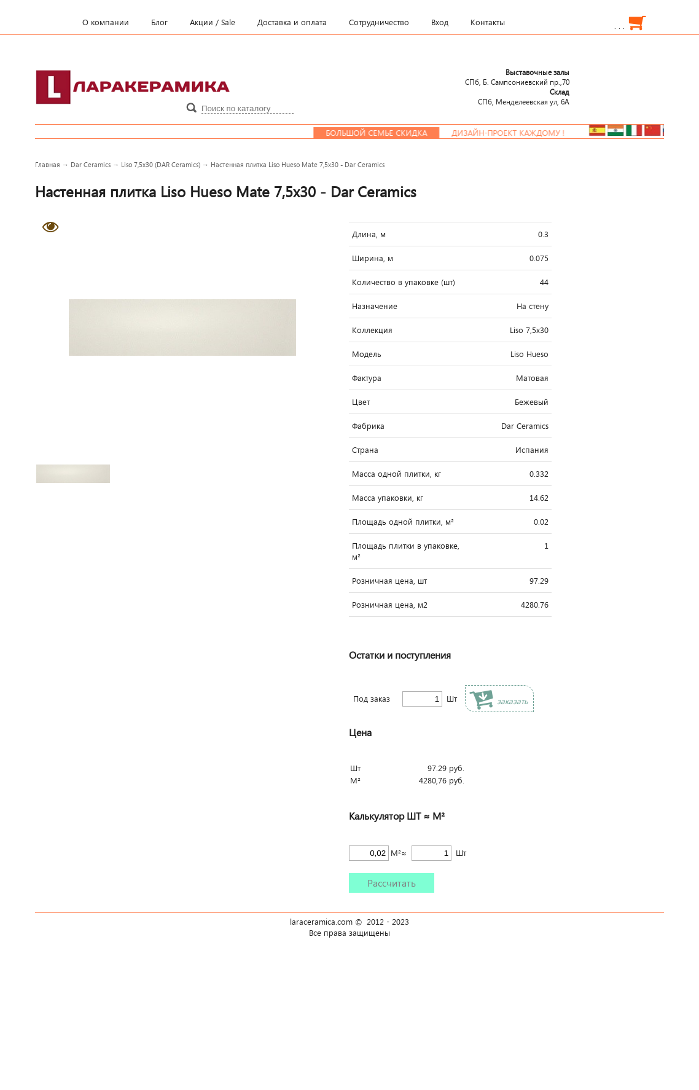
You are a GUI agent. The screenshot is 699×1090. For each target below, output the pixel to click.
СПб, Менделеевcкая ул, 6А (523, 96)
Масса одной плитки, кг (396, 473)
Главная (47, 164)
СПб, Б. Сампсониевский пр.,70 (517, 77)
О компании (105, 22)
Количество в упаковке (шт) (403, 282)
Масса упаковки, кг (387, 497)
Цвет (361, 401)
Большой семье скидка (386, 132)
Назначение (374, 306)
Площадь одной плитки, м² (403, 521)
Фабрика (368, 425)
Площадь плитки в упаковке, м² (405, 551)
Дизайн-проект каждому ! (518, 132)
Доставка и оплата (292, 22)
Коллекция (372, 329)
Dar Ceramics (91, 164)
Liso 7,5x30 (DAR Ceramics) (160, 164)
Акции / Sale (212, 22)
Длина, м (369, 234)
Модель (366, 353)
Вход (439, 22)
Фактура (366, 377)
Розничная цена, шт (389, 580)
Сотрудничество (379, 22)
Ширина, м (372, 258)
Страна (365, 449)
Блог (159, 22)
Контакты (488, 22)
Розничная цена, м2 (390, 604)
